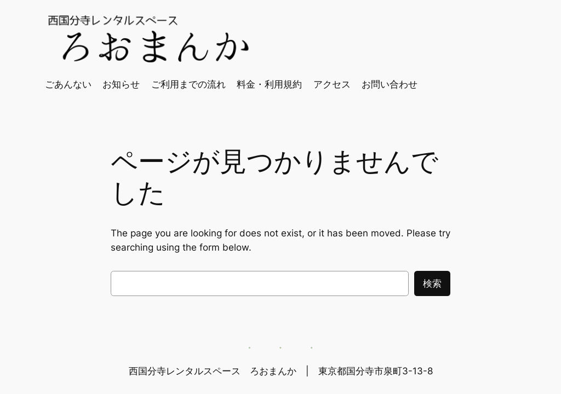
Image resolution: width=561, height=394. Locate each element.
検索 (432, 283)
